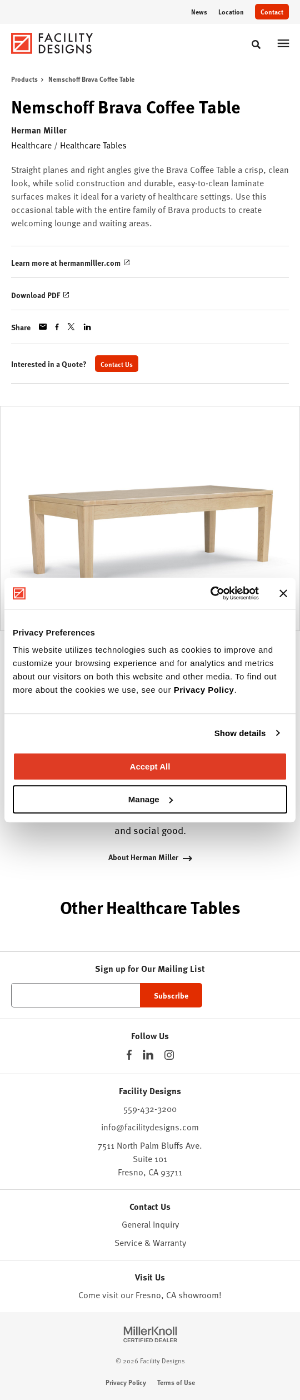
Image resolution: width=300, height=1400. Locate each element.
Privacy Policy (204, 689)
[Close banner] (283, 593)
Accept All (150, 766)
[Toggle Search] (256, 44)
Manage (150, 799)
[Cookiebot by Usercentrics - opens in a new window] (210, 593)
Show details (240, 733)
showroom (198, 1294)
